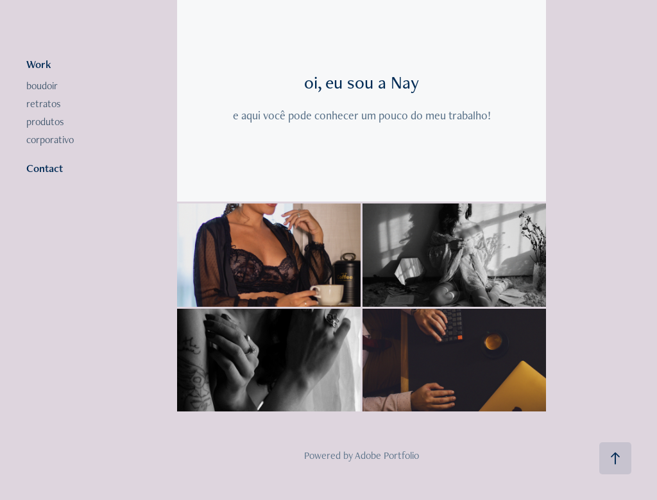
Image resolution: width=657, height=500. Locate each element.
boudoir (42, 85)
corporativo (50, 139)
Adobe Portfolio (387, 455)
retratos (43, 103)
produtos (45, 121)
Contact (44, 168)
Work (38, 64)
